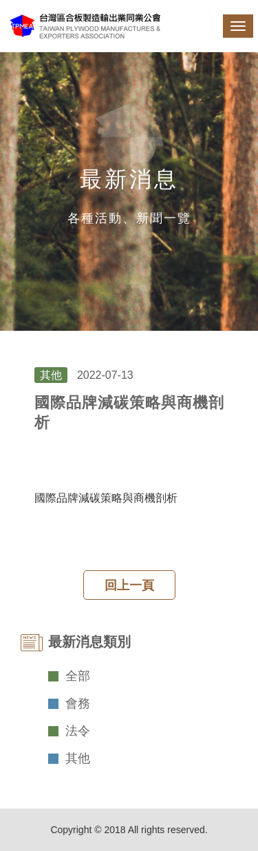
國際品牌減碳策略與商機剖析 (106, 498)
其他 (77, 758)
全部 (77, 676)
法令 (77, 731)
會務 (77, 703)
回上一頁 (129, 585)
